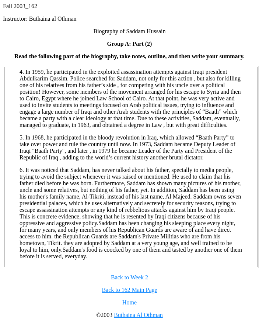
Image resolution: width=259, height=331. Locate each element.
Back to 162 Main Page (129, 290)
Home (129, 302)
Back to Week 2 (129, 277)
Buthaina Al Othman (138, 315)
